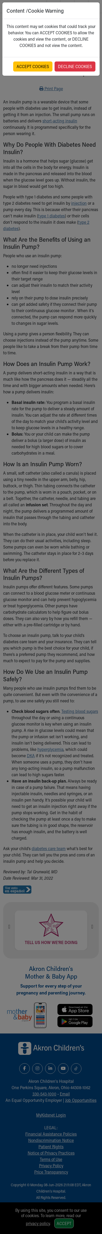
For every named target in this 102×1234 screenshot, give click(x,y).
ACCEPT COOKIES (33, 66)
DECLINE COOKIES (75, 66)
